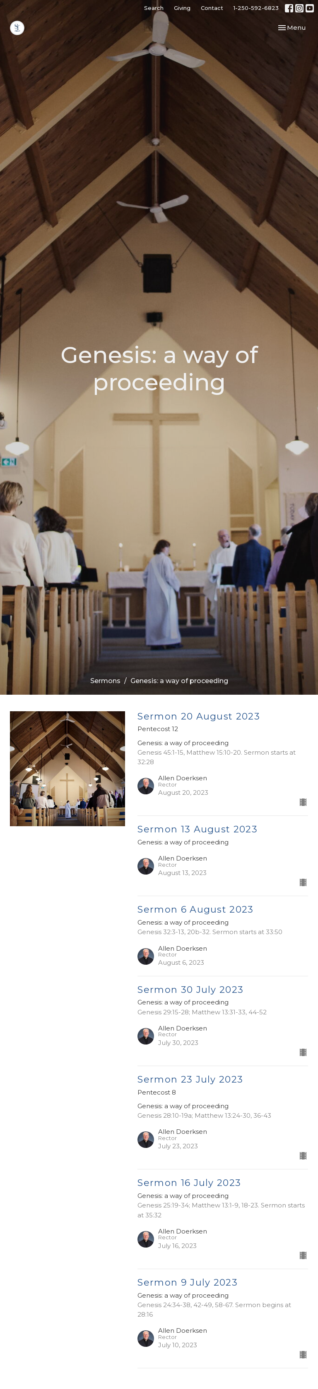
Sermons (105, 681)
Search (154, 8)
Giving (182, 8)
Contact (212, 8)
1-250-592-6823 (256, 8)
